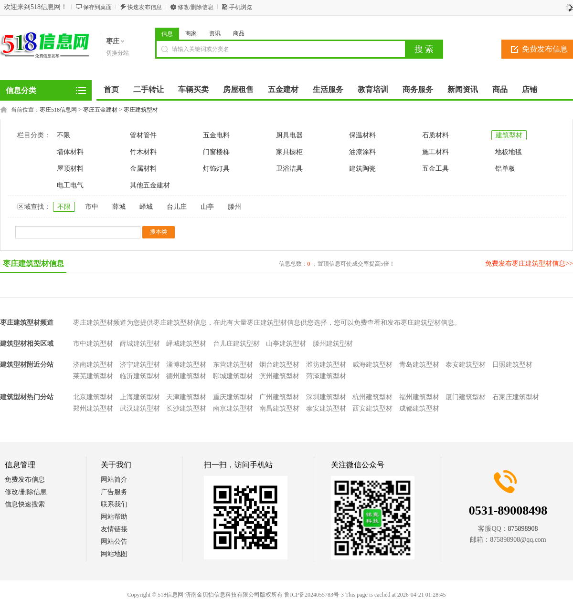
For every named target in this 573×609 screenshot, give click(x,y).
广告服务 (114, 491)
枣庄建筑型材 (141, 109)
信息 (167, 34)
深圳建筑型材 (326, 397)
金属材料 (143, 168)
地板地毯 (508, 151)
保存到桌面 (97, 7)
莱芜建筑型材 (93, 376)
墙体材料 (70, 151)
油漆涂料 (362, 151)
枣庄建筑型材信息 (33, 263)
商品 (238, 33)
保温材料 (362, 135)
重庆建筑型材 (233, 397)
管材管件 (143, 135)
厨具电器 (289, 135)
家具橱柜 (289, 151)
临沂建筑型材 (140, 376)
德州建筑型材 (186, 376)
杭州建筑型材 (372, 397)
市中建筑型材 (93, 343)
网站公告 (114, 541)
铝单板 (505, 168)
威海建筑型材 (372, 364)
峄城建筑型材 (186, 343)
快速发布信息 (144, 7)
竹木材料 (143, 151)
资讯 (215, 33)
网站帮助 (114, 516)
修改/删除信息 (195, 7)
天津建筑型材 (186, 397)
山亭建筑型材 (286, 343)
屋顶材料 (70, 168)
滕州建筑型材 (333, 343)
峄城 (146, 206)
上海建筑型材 (140, 397)
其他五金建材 (150, 185)
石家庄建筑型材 (515, 397)
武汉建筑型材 (140, 408)
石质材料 (435, 135)
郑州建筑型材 (93, 408)
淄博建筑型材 (186, 364)
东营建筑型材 (233, 364)
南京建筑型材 (233, 408)
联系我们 (114, 504)
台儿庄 (177, 206)
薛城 (119, 206)
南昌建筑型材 (279, 408)
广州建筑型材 (279, 397)
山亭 (207, 206)
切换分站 (117, 53)
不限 (63, 135)
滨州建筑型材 (279, 376)
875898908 (523, 528)
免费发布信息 (25, 479)
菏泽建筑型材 (326, 376)
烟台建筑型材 (279, 364)
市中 (91, 206)
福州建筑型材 (419, 397)
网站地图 (114, 553)
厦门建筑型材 (466, 397)
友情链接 (114, 529)
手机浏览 (240, 7)
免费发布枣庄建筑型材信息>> (529, 263)
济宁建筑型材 (140, 364)
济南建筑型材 (93, 364)
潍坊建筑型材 (326, 364)
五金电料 (216, 135)
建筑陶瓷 (362, 168)
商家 (191, 33)
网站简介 (114, 479)
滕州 (234, 206)
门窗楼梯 (216, 151)
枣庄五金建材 (100, 109)
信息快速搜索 (25, 504)
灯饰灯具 (216, 168)
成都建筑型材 (419, 408)
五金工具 (435, 168)
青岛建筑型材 (419, 364)
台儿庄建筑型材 (236, 343)
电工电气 (70, 185)
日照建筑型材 (512, 364)
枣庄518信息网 (58, 109)
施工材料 (435, 151)
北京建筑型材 (93, 397)
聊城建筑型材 (233, 376)
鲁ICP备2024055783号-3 (314, 594)
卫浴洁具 (289, 168)
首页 (111, 89)
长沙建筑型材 (186, 408)
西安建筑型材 (372, 408)
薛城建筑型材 (140, 343)
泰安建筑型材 (466, 364)
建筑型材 (509, 135)
